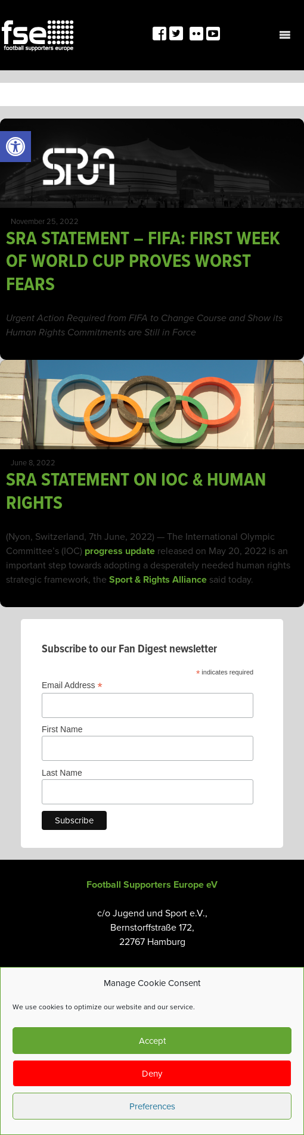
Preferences (152, 1106)
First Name (62, 729)
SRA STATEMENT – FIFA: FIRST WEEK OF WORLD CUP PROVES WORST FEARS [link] (143, 262)
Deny (152, 1073)
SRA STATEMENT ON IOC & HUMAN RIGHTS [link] (136, 491)
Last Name (62, 773)
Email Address (72, 685)
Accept (152, 1041)
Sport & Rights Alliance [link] (157, 580)
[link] (15, 146)
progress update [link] (120, 551)
